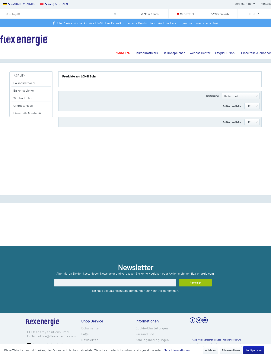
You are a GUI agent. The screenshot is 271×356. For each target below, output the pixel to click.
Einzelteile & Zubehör (27, 113)
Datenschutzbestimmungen (126, 290)
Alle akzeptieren (231, 350)
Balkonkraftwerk (24, 83)
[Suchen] (115, 14)
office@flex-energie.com (57, 336)
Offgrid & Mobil (23, 105)
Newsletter (89, 340)
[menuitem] (68, 14)
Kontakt (265, 3)
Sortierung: (212, 95)
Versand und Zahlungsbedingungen (152, 337)
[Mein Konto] (151, 14)
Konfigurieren (254, 350)
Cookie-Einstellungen (152, 328)
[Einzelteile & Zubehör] (253, 45)
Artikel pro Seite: (232, 106)
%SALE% (19, 75)
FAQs (85, 334)
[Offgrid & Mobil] (223, 45)
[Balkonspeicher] (171, 45)
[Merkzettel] (185, 14)
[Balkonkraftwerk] (144, 45)
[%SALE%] (120, 45)
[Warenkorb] (220, 14)
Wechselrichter (23, 98)
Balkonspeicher (23, 90)
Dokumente (90, 328)
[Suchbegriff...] (64, 14)
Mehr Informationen (177, 350)
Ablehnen (210, 350)
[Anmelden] (195, 282)
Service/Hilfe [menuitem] (243, 3)
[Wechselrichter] (197, 45)
